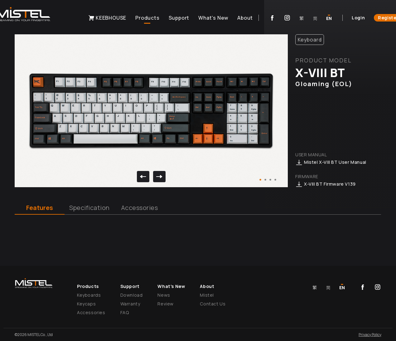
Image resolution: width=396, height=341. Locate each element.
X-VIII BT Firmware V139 (325, 184)
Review (165, 304)
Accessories (139, 207)
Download (131, 295)
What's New (213, 17)
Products (147, 17)
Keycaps (86, 304)
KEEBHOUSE (107, 17)
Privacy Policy (370, 334)
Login (358, 18)
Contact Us (212, 304)
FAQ (124, 312)
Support (179, 17)
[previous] (143, 176)
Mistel (207, 295)
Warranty (130, 304)
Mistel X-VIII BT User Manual (330, 162)
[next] (159, 176)
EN (329, 18)
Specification (89, 207)
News (163, 295)
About (245, 17)
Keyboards (89, 295)
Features (39, 207)
